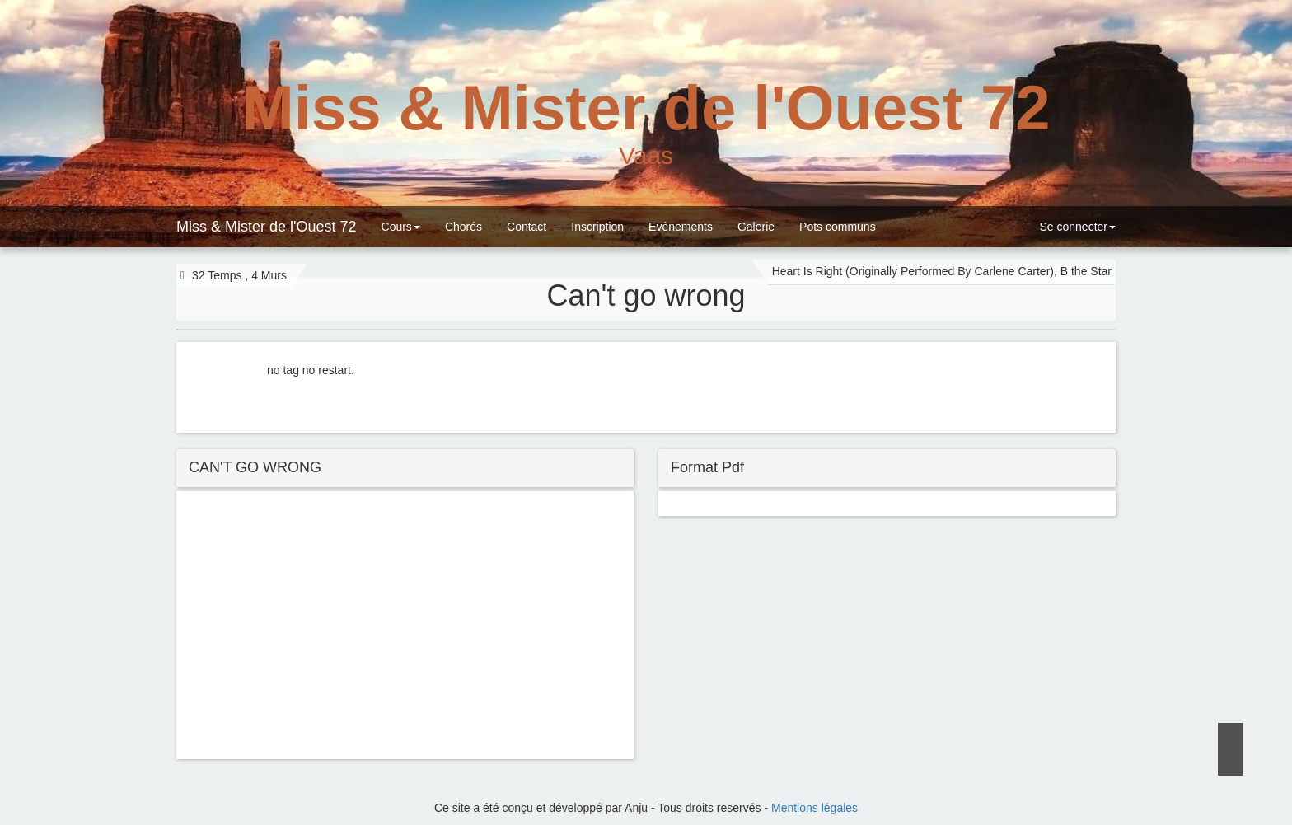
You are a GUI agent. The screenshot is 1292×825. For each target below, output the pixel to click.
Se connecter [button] (1076, 226)
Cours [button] (401, 226)
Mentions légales (814, 807)
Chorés (463, 226)
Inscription (597, 226)
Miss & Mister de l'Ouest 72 (266, 226)
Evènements (680, 226)
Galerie (756, 226)
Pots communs (837, 226)
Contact (526, 226)
